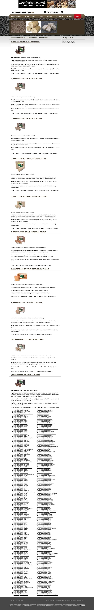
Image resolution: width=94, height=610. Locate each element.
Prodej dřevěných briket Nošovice (21, 515)
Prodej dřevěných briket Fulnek (43, 449)
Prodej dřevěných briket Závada (44, 591)
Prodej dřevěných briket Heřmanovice (45, 453)
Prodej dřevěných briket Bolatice (44, 421)
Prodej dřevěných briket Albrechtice (21, 410)
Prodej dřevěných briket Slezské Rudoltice (22, 549)
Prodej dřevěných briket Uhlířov (20, 577)
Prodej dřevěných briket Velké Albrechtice (46, 581)
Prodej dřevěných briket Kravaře (20, 488)
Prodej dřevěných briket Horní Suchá (21, 464)
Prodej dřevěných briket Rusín (20, 541)
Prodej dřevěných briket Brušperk (44, 426)
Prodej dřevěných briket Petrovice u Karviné (46, 528)
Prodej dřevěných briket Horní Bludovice (45, 460)
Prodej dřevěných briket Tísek (20, 572)
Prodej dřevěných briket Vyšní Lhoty (44, 590)
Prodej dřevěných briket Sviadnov (44, 563)
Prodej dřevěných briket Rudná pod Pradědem (47, 539)
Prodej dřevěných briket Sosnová (20, 552)
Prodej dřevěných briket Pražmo (20, 532)
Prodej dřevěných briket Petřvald (20, 529)
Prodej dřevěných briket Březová (44, 427)
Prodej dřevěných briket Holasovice (21, 459)
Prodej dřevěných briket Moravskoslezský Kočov (47, 510)
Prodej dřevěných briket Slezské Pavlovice (46, 548)
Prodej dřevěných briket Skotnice (44, 546)
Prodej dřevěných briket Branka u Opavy (45, 422)
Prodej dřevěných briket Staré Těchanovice (46, 556)
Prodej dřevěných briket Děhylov (20, 436)
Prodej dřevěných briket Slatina (43, 547)
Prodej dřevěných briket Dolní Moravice (22, 444)
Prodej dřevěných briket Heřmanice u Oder (46, 451)
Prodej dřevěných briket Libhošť (20, 495)
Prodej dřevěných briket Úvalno (43, 577)
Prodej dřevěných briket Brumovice (44, 425)
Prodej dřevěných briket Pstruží (43, 533)
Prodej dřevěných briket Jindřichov (44, 476)
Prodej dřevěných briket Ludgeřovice (45, 499)
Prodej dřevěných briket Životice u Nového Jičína (47, 595)
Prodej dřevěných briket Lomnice (20, 498)
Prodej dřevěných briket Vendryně (44, 416)
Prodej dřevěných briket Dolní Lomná (21, 416)
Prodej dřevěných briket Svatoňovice (45, 562)
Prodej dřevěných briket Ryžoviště (21, 543)
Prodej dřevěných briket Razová (44, 537)
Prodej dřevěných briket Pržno (43, 532)
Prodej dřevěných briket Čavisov (44, 432)
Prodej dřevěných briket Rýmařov (44, 542)
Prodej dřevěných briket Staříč (43, 557)
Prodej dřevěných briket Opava (43, 522)
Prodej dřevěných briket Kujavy (43, 490)
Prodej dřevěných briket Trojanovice (21, 573)
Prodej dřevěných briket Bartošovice (44, 411)
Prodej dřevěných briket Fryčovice (21, 448)
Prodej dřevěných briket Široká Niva (21, 567)
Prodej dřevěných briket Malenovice (44, 502)
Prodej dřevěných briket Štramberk (21, 569)
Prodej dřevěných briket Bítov (20, 419)
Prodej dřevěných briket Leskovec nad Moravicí (47, 493)
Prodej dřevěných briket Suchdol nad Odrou (23, 562)
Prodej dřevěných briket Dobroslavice (45, 440)
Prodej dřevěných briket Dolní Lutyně (45, 442)
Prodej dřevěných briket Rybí (43, 541)
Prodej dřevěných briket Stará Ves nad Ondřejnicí (47, 553)
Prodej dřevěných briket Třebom (20, 574)
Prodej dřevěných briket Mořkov (20, 512)
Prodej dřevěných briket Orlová (20, 523)
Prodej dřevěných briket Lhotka (20, 494)
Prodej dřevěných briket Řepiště (20, 544)
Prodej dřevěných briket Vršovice (20, 588)
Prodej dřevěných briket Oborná (44, 519)
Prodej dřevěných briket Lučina (20, 499)
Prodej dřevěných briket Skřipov (20, 547)
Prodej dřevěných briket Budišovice (21, 430)
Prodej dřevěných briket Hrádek (43, 468)
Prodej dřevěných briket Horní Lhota (44, 461)
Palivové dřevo (76, 605)
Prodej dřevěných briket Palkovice (44, 525)
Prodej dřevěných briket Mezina (43, 505)
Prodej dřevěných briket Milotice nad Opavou (23, 508)
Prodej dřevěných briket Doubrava (44, 445)
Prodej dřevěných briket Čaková (20, 432)
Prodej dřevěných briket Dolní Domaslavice (46, 441)
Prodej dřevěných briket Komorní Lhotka (45, 483)
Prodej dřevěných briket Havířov (20, 451)
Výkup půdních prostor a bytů (69, 604)
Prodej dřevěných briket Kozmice (44, 485)
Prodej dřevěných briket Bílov (43, 415)
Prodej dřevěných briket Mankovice (21, 503)
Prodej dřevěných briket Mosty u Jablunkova (46, 512)
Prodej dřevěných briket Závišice (20, 592)
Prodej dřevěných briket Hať (43, 450)
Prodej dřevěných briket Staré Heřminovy (45, 554)
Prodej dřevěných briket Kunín (43, 492)
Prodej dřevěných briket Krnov (20, 489)
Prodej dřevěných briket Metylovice (21, 505)
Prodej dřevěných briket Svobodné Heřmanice (23, 564)
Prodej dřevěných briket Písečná (44, 529)
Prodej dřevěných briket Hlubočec (44, 455)
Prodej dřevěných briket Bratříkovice (44, 424)
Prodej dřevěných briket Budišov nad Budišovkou (47, 429)
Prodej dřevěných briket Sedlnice (20, 546)
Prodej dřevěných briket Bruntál (20, 426)
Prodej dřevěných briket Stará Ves (21, 553)
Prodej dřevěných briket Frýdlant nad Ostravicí (23, 449)
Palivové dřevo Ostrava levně (30, 605)
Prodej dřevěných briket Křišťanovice (21, 490)
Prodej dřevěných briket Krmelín (44, 488)
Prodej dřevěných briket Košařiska (44, 484)
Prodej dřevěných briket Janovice (20, 475)
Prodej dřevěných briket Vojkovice (44, 585)
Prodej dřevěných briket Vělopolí (20, 583)
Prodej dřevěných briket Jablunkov (21, 473)
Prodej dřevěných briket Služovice (44, 549)
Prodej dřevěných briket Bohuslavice (44, 420)
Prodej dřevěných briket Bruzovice (21, 427)
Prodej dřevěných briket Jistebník (44, 478)
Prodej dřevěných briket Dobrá (43, 439)
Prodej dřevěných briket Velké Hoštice (45, 582)
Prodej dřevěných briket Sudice (43, 561)
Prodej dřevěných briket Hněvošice (44, 456)
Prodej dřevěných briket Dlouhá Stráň (21, 439)
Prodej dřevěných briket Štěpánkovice (21, 568)
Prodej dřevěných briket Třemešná (44, 574)
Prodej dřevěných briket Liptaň (20, 497)
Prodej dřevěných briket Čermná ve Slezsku (46, 434)
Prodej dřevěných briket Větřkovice (21, 417)
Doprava (49, 16)
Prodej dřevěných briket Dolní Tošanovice (46, 444)
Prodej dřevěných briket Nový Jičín (44, 518)
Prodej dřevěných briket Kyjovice (20, 493)
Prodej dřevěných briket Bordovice (21, 422)
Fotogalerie (59, 16)
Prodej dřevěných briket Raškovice (21, 537)
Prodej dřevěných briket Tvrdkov (44, 576)
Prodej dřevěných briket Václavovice (44, 578)
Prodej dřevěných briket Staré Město (21, 556)
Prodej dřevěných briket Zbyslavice (44, 592)
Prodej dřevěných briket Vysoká (20, 590)
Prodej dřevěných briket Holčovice (44, 459)
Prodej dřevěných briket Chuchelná (21, 471)
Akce (77, 16)
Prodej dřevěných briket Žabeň (20, 593)
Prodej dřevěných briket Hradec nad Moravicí (23, 468)
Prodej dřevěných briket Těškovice (21, 571)
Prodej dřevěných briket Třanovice (44, 573)
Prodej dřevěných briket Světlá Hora (21, 563)
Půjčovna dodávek (49, 605)
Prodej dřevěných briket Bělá (43, 412)
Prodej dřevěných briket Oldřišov (20, 522)
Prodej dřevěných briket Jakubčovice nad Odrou (24, 474)
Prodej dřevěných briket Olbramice (44, 520)
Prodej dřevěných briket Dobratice (21, 440)
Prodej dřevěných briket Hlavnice (44, 454)
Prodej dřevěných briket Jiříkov (20, 478)
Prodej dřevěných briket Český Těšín (21, 435)
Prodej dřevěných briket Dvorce (20, 446)
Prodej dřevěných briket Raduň (43, 536)
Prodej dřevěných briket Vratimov (20, 586)
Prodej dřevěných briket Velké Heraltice (22, 582)
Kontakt (69, 16)
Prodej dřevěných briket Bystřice (20, 431)
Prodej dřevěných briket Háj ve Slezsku (22, 450)
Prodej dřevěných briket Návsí (43, 513)
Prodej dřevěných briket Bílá (43, 414)
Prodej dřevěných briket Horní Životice (21, 465)
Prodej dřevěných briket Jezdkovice (21, 476)
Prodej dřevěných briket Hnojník (20, 458)
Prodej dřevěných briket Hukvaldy (44, 469)
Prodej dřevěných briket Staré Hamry (21, 554)
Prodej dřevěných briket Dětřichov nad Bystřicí (23, 437)
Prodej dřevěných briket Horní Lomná (21, 463)
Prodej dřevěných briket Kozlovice (21, 485)
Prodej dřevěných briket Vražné (43, 586)
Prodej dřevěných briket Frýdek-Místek (45, 448)
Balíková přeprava (41, 605)
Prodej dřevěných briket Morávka (20, 510)
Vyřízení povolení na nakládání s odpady (45, 604)
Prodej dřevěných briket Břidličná (20, 429)
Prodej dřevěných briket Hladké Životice (22, 454)
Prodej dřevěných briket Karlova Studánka (46, 479)
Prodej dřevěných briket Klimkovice (44, 481)
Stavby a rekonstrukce (18, 605)
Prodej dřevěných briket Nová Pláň (44, 515)
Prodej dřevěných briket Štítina (43, 568)
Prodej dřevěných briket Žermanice (21, 595)
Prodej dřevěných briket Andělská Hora (22, 411)
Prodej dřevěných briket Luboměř (44, 498)
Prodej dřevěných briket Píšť (43, 530)
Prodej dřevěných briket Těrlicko (44, 569)
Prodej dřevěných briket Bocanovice (44, 419)
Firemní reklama (68, 605)
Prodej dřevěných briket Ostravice (44, 524)
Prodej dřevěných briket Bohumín (20, 420)
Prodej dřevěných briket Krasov (43, 486)
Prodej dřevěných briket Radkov (20, 536)
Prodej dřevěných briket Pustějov (44, 534)
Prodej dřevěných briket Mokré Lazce (21, 509)
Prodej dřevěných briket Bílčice (20, 415)
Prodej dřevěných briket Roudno (20, 539)
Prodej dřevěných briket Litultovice (44, 497)
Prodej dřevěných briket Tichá (43, 571)
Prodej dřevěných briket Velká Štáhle (21, 581)
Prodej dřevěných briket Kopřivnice (21, 484)
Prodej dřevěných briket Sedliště (44, 544)
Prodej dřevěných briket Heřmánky (21, 453)
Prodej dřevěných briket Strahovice (21, 559)
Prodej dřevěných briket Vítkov (20, 585)
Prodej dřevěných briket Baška (20, 412)
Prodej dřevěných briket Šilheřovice (44, 566)
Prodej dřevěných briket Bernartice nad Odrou (23, 414)
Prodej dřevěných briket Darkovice (44, 435)
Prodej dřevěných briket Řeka (43, 543)
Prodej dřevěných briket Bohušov (20, 421)
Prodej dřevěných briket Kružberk (44, 489)
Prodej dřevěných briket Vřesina (44, 588)
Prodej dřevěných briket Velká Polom (45, 580)
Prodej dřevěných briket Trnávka (44, 572)
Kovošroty (19, 604)
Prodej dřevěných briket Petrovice (21, 528)
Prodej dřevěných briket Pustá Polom (21, 534)
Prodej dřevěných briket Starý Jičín (21, 557)
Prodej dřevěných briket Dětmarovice (45, 436)
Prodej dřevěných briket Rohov (20, 538)
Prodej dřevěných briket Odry (20, 520)
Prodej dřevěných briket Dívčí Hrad (44, 437)
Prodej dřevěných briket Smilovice (21, 551)
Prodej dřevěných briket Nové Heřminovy (22, 517)
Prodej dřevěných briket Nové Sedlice (21, 518)
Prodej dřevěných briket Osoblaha (44, 523)
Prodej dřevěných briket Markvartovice (45, 503)
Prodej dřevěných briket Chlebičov (21, 470)
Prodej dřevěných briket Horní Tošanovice (46, 464)
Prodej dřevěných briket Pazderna (44, 527)
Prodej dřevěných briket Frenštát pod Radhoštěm (47, 446)
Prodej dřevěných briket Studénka (21, 561)
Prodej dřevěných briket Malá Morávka (45, 500)
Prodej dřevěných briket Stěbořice (21, 558)
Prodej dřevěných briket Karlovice (21, 480)
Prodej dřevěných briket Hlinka (20, 455)
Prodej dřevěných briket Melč (20, 504)
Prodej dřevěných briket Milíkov (43, 507)
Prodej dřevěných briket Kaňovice (21, 479)
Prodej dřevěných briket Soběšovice (44, 551)
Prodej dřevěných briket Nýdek (20, 519)
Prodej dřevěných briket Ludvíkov (20, 500)
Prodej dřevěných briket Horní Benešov (22, 460)
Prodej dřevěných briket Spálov (43, 552)
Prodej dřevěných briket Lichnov (44, 495)
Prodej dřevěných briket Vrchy (43, 587)
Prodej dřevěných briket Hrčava (20, 469)
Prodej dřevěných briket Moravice (44, 509)
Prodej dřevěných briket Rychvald (21, 542)
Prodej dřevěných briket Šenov (43, 564)
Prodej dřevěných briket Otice (20, 525)
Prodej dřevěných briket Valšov (20, 580)
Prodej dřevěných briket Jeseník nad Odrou (46, 475)
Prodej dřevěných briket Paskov (20, 527)
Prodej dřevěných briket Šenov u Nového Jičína (23, 566)
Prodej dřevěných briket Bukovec (44, 430)
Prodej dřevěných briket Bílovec (44, 417)
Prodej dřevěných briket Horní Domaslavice (23, 461)
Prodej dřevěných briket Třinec (20, 576)
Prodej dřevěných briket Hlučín (20, 456)
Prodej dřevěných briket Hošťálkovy (21, 466)
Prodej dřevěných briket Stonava (44, 558)
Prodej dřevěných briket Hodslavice (44, 458)
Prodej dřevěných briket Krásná (20, 486)
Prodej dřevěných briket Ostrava (20, 524)
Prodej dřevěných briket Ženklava (44, 593)
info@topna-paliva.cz (70, 42)
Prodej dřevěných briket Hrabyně (44, 466)
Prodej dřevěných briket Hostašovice (45, 465)
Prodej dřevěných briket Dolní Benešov (22, 441)
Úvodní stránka (16, 16)
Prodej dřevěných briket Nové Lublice (45, 517)
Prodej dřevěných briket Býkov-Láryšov (45, 431)
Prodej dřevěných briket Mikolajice (21, 507)
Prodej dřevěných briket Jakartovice (44, 473)
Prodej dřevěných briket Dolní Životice (21, 445)
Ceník (41, 16)
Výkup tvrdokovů (25, 604)
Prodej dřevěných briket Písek (20, 530)
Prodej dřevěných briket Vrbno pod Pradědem (23, 587)
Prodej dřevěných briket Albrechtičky (44, 410)
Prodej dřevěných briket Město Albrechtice (46, 504)
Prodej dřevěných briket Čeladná (20, 434)
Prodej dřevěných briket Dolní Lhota (21, 442)
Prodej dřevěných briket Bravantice (21, 425)
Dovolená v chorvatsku (59, 605)
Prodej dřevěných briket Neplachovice (21, 514)
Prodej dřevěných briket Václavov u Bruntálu (23, 578)
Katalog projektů (13, 604)
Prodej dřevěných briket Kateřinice (21, 481)
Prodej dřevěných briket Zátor (20, 591)
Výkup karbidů (33, 604)
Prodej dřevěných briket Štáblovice (44, 567)
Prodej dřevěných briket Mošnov (20, 513)
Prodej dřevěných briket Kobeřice (20, 483)
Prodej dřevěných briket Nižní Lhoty (44, 514)
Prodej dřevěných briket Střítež (43, 559)
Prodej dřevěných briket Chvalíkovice (45, 471)
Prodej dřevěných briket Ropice (43, 538)
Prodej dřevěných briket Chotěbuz (44, 470)
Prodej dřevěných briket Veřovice (44, 583)
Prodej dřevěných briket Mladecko (44, 508)
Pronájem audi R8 (58, 604)
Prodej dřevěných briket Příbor (20, 533)
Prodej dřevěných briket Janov (43, 474)
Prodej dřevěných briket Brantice (20, 424)
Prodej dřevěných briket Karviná (44, 480)
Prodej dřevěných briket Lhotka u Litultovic (46, 494)
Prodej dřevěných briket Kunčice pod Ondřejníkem (24, 492)
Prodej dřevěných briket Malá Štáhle (21, 502)
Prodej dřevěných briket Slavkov (20, 548)
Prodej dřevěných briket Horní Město (45, 463)
